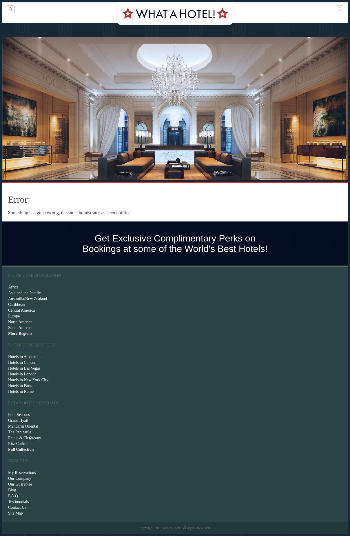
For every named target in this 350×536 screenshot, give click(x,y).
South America (20, 328)
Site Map (15, 513)
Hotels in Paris (20, 386)
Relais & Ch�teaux (24, 438)
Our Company (19, 478)
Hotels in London (22, 374)
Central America (21, 310)
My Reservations (22, 472)
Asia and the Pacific (24, 293)
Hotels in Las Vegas (24, 368)
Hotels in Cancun (22, 362)
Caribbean (16, 304)
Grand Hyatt (18, 420)
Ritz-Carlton (18, 443)
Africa (13, 287)
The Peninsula (19, 432)
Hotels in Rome (21, 391)
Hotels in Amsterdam (25, 357)
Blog (12, 490)
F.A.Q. (13, 496)
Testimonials (18, 501)
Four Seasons (19, 415)
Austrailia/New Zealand (27, 299)
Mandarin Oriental (23, 426)
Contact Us (17, 507)
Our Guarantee (20, 484)
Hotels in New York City (28, 380)
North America (20, 322)
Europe (14, 316)
